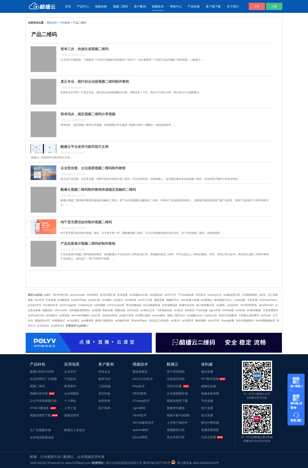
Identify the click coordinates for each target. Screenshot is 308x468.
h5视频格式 (58, 320)
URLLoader (61, 310)
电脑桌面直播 (210, 393)
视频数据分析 (176, 430)
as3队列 (175, 320)
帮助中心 (176, 6)
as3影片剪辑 (126, 315)
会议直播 (207, 415)
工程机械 (104, 386)
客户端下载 (213, 6)
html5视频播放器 (265, 320)
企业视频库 (71, 393)
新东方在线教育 (228, 315)
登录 (256, 6)
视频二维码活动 (176, 315)
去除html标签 (109, 315)
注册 (274, 6)
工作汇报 (70, 408)
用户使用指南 (176, 371)
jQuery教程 (140, 437)
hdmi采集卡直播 (190, 300)
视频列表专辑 (39, 393)
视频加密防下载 (40, 415)
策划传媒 (104, 393)
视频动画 (120, 310)
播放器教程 (140, 371)
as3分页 (95, 315)
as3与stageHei (67, 305)
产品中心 (83, 6)
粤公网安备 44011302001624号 (195, 463)
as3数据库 (64, 300)
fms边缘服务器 (151, 305)
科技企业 (104, 371)
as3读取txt (52, 315)
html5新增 (130, 300)
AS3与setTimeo (268, 300)
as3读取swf (156, 294)
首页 (68, 6)
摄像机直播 (208, 386)
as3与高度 (133, 310)
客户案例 (140, 6)
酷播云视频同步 (104, 320)
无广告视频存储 (40, 430)
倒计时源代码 (60, 294)
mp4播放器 (87, 320)
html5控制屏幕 (248, 305)
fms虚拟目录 (50, 305)
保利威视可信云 (223, 300)
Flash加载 (201, 310)
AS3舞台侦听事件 (249, 315)
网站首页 (52, 22)
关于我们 (233, 6)
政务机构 (104, 400)
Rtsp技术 (139, 386)
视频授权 (47, 310)
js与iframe (43, 325)
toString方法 (214, 294)
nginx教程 (139, 408)
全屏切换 (64, 315)
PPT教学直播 (210, 379)
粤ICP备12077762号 (156, 463)
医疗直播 (207, 408)
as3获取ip (206, 300)
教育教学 (70, 386)
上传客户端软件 (177, 422)
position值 (94, 300)
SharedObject (139, 320)
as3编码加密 (122, 320)
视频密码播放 (176, 408)
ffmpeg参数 (227, 320)
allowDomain (266, 305)
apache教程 (140, 430)
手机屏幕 (252, 300)
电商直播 (159, 300)
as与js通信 (73, 320)
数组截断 (200, 320)
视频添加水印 (42, 320)
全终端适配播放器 (42, 437)
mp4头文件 (210, 315)
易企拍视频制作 (245, 320)
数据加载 (108, 310)
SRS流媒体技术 (143, 422)
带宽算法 (200, 294)
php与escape (77, 294)
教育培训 (104, 379)
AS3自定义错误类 (159, 320)
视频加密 (101, 6)
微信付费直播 (210, 422)
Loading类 (240, 300)
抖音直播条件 (270, 310)
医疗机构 (104, 408)
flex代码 (39, 300)
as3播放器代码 (231, 294)
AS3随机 (107, 300)
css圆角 (220, 305)
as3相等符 (188, 320)
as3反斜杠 (232, 305)
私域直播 (122, 294)
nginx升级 (215, 310)
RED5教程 (140, 393)
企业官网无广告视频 (43, 379)
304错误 (189, 310)
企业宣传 (70, 371)
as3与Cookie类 (115, 305)
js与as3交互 (34, 305)
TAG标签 (65, 22)
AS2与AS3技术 (143, 379)
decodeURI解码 (80, 315)
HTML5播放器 (39, 408)
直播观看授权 (210, 430)
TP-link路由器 (186, 294)
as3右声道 (213, 320)
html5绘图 (228, 310)
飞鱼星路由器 (164, 310)
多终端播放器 (169, 305)
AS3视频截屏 (249, 294)
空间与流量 (174, 386)
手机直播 (51, 300)
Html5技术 (140, 415)
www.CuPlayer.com (78, 463)
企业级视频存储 (177, 393)
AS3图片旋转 (143, 315)
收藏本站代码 (186, 305)
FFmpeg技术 (141, 400)
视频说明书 (71, 415)
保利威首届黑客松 (79, 310)
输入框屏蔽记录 (205, 305)
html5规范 (92, 294)
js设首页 (118, 300)
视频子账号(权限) (178, 415)
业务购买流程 (176, 379)
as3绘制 (240, 310)
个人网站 (70, 400)
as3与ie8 (266, 315)
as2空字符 (170, 294)
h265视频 (99, 305)
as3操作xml (57, 325)
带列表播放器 (133, 305)
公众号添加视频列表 (43, 400)
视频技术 (158, 6)
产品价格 (194, 6)
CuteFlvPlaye (78, 300)
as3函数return (195, 315)
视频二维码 (120, 6)
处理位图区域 (108, 294)
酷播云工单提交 (74, 430)
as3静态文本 (148, 310)
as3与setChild (36, 315)
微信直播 (207, 371)
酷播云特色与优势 (42, 371)
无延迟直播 (208, 437)
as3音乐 (178, 310)
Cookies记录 (85, 305)
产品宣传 (70, 379)
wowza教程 (158, 315)
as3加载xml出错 (138, 294)
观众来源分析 (176, 437)
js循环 (47, 294)
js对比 (262, 294)
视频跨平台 (172, 300)
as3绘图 (96, 310)
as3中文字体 (145, 300)
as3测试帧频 (254, 310)
